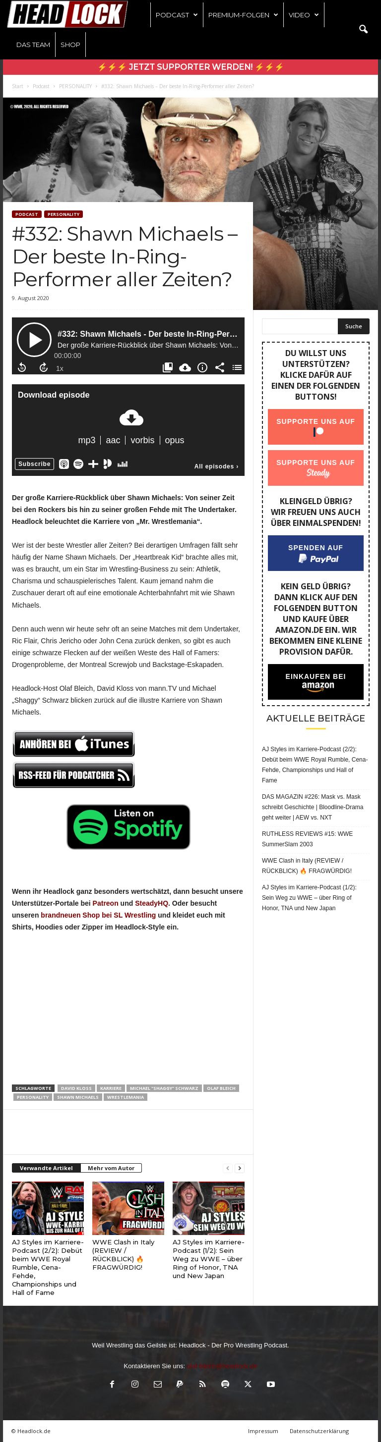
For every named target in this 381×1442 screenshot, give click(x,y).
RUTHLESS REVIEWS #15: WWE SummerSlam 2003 (307, 839)
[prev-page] (228, 1168)
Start (17, 86)
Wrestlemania (125, 1097)
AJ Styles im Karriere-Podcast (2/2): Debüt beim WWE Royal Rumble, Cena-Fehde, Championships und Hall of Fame (48, 1267)
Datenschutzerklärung (319, 1431)
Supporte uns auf (315, 421)
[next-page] (240, 1168)
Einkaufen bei (316, 676)
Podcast (177, 14)
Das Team (33, 45)
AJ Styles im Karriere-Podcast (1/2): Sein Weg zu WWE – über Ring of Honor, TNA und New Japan (209, 1259)
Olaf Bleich (221, 1088)
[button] (363, 30)
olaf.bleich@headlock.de (222, 1366)
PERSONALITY (75, 86)
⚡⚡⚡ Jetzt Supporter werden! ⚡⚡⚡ (190, 67)
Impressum (263, 1431)
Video (304, 14)
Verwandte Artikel (46, 1168)
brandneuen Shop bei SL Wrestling (98, 915)
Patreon (106, 903)
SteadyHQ (151, 903)
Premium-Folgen (243, 14)
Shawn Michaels (78, 1097)
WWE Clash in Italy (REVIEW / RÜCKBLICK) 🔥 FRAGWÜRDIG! (123, 1254)
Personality (33, 1097)
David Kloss (76, 1088)
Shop (70, 45)
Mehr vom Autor (111, 1168)
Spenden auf (315, 548)
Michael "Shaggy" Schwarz (164, 1088)
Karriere (111, 1088)
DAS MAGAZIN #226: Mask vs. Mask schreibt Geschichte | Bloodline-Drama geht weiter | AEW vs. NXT (313, 807)
